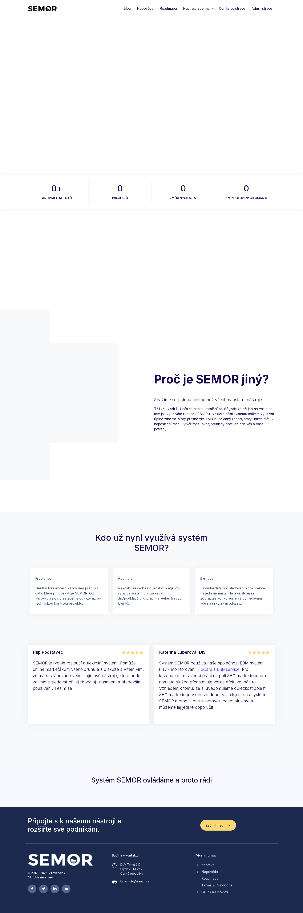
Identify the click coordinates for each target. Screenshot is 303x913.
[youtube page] (66, 889)
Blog (127, 8)
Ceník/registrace (232, 8)
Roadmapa (168, 8)
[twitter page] (43, 889)
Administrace (261, 8)
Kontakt (207, 865)
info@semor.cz (139, 881)
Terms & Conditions (216, 885)
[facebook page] (32, 889)
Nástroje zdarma (196, 8)
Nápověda (145, 8)
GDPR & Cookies (214, 892)
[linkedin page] (54, 889)
